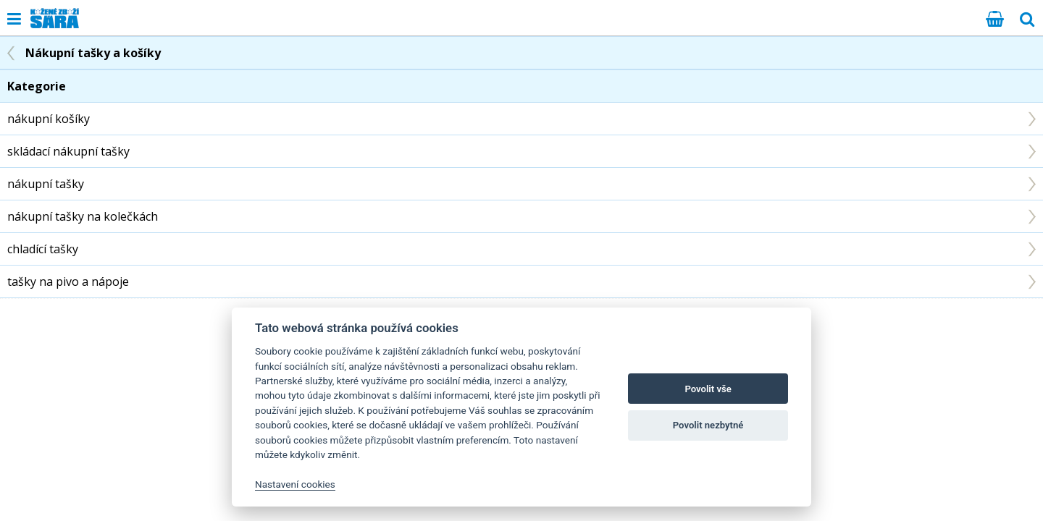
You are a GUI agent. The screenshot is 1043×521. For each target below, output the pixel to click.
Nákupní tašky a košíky (93, 53)
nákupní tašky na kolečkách (82, 216)
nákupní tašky (45, 184)
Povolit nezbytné (708, 425)
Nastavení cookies (295, 484)
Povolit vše (707, 389)
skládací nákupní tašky (68, 151)
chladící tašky (42, 249)
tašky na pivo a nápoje (68, 281)
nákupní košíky (48, 119)
